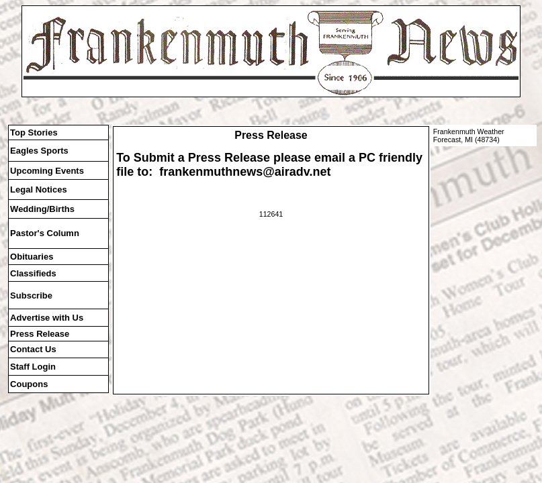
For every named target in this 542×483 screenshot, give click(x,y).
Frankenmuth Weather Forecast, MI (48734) (468, 135)
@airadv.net (296, 171)
